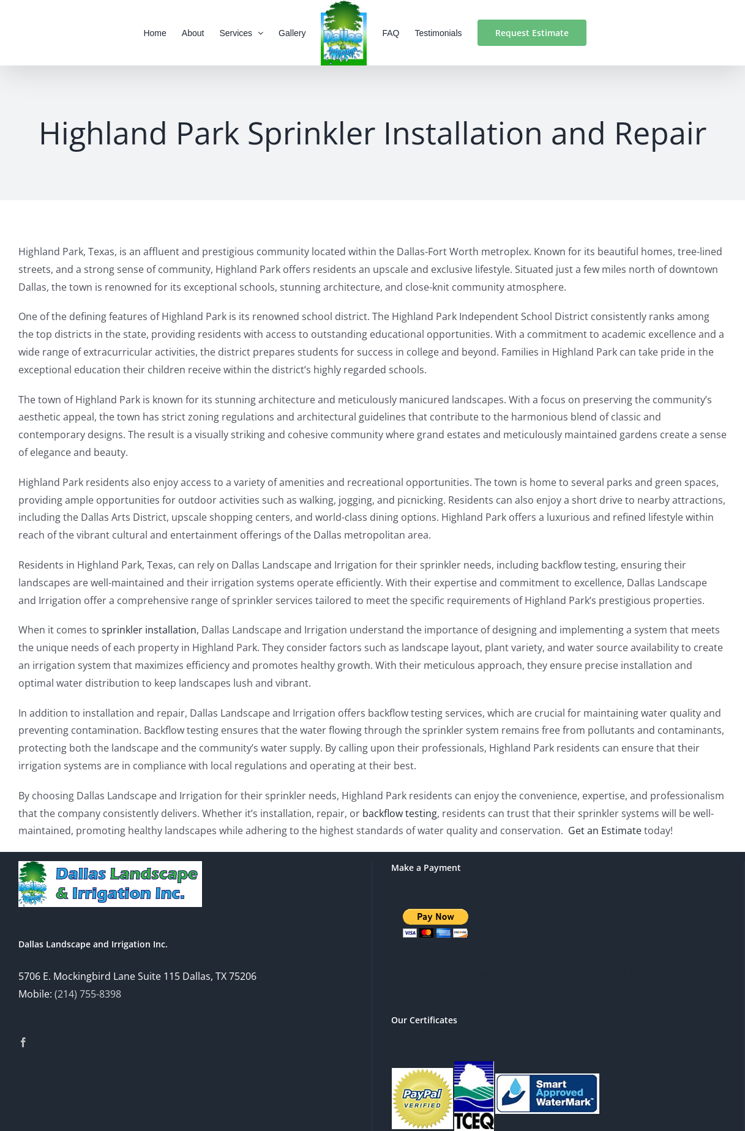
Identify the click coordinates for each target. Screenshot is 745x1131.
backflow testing (398, 813)
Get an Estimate (605, 830)
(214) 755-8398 (87, 994)
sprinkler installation (149, 629)
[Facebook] (23, 1042)
